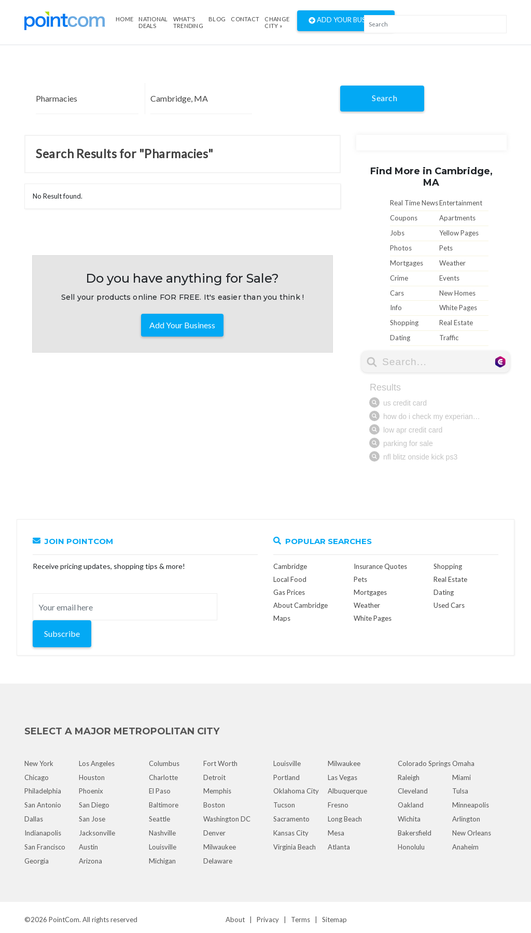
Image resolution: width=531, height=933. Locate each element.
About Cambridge (300, 605)
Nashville (162, 833)
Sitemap (334, 919)
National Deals (152, 22)
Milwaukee (219, 847)
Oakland (411, 805)
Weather (452, 263)
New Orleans (471, 833)
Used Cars (449, 605)
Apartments (457, 218)
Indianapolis (42, 833)
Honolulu (411, 847)
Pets (446, 248)
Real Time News (414, 203)
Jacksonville (97, 833)
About (235, 919)
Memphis (217, 791)
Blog (217, 19)
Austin (88, 847)
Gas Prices (289, 592)
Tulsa (460, 791)
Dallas (33, 819)
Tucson (284, 805)
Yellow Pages (459, 233)
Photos (401, 248)
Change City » (276, 22)
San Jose (92, 819)
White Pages (458, 307)
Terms (300, 919)
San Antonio (42, 805)
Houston (92, 777)
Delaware (217, 861)
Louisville (162, 847)
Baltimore (163, 805)
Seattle (159, 819)
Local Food (289, 579)
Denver (214, 833)
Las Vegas (342, 777)
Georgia (36, 861)
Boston (214, 805)
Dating (400, 337)
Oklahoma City (296, 791)
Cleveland (413, 791)
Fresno (338, 805)
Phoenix (91, 791)
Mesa (336, 833)
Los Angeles (97, 763)
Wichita (409, 819)
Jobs (397, 233)
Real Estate (456, 322)
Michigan (162, 861)
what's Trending (188, 22)
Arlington (466, 819)
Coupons (403, 218)
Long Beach (345, 819)
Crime (399, 278)
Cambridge (290, 566)
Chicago (36, 777)
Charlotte (163, 777)
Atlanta (339, 847)
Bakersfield (414, 833)
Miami (461, 777)
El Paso (160, 791)
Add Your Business (346, 21)
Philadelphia (42, 791)
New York (38, 763)
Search (384, 98)
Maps (281, 618)
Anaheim (465, 847)
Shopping (404, 322)
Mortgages (406, 263)
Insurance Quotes (380, 566)
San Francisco (44, 847)
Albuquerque (347, 791)
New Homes (457, 293)
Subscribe (62, 633)
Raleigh (409, 777)
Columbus (164, 763)
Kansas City (291, 833)
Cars (397, 293)
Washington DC (226, 819)
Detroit (214, 777)
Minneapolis (470, 805)
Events (449, 278)
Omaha (463, 763)
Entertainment (460, 203)
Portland (286, 777)
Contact (245, 19)
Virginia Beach (294, 847)
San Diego (94, 805)
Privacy (268, 919)
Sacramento (291, 819)
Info (396, 307)
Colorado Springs (424, 763)
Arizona (90, 861)
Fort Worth (220, 763)
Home (124, 19)
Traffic (448, 337)
